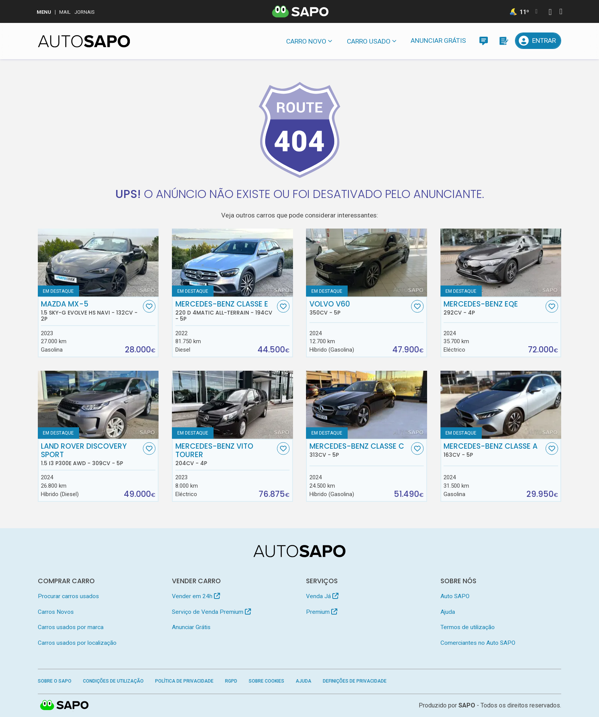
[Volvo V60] (366, 263)
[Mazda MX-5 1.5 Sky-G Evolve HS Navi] (98, 263)
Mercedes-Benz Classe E (225, 311)
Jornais (84, 12)
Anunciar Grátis (438, 40)
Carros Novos (56, 611)
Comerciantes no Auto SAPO (477, 642)
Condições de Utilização (113, 681)
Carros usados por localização (77, 642)
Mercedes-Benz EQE (494, 308)
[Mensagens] (483, 40)
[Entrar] (538, 40)
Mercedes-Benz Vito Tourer (225, 454)
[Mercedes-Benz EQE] (501, 263)
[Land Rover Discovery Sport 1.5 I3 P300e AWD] (98, 405)
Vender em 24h (196, 596)
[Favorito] (149, 306)
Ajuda (447, 611)
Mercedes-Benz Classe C (359, 450)
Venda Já (322, 596)
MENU (44, 12)
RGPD (231, 681)
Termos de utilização (467, 627)
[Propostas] (503, 40)
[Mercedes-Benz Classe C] (366, 405)
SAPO (466, 705)
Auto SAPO (454, 596)
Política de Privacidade (184, 681)
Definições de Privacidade (355, 681)
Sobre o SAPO (54, 681)
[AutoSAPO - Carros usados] (84, 41)
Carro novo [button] (306, 41)
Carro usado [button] (368, 41)
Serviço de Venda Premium (211, 611)
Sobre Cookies (266, 681)
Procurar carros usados (68, 596)
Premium (321, 611)
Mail (65, 12)
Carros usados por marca (71, 627)
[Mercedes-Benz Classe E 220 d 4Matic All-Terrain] (232, 263)
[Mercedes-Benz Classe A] (501, 405)
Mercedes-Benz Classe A (494, 450)
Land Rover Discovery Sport (91, 454)
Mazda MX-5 (91, 311)
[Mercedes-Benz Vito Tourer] (232, 405)
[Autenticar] (550, 12)
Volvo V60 (359, 308)
